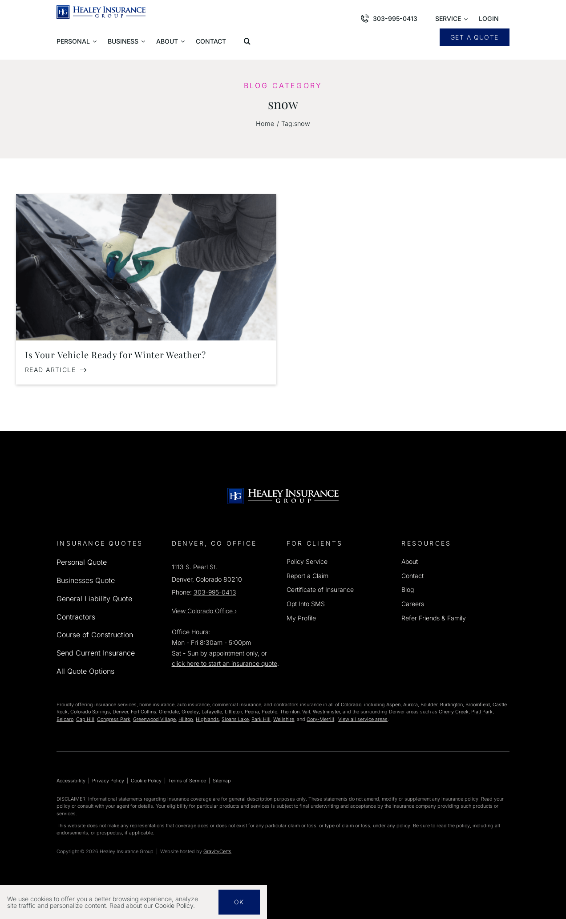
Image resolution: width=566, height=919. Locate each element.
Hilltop (185, 719)
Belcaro (65, 719)
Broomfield (477, 704)
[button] (249, 42)
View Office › (204, 611)
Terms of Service (187, 780)
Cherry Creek (454, 711)
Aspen (393, 704)
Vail (306, 711)
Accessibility (71, 780)
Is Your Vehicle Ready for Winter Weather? (115, 354)
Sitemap (222, 780)
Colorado (351, 704)
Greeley (190, 711)
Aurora (410, 704)
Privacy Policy (108, 780)
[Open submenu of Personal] (77, 42)
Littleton (233, 711)
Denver (120, 711)
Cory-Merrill (320, 719)
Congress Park (113, 719)
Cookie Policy (146, 780)
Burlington (451, 704)
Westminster (326, 711)
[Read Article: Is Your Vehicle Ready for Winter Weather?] (56, 369)
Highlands (207, 719)
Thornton (289, 711)
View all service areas (363, 719)
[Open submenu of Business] (126, 42)
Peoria (252, 711)
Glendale (169, 711)
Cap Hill (85, 719)
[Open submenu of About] (170, 42)
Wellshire (283, 719)
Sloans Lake (235, 719)
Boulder (428, 704)
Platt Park (482, 711)
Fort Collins (143, 711)
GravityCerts (217, 851)
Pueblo (269, 711)
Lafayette (212, 711)
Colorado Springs (90, 711)
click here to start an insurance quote (224, 663)
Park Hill (261, 719)
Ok (239, 902)
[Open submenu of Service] (451, 19)
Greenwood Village (154, 719)
